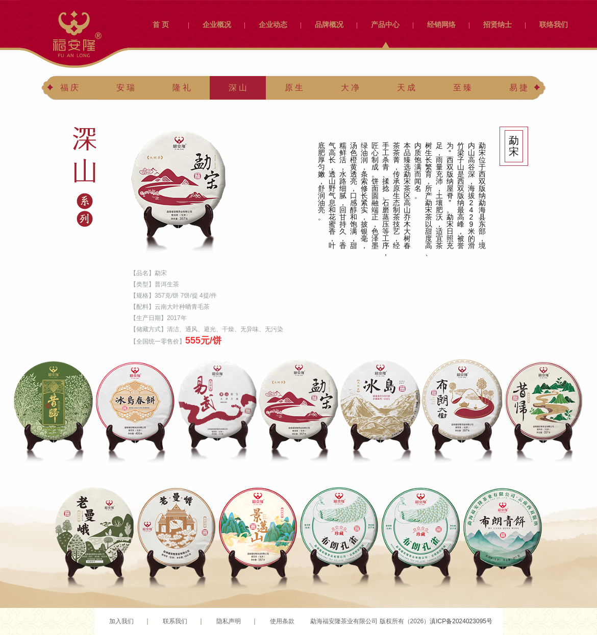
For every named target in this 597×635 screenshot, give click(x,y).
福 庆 (69, 87)
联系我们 (175, 621)
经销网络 (441, 24)
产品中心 (385, 24)
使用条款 (282, 621)
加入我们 (121, 621)
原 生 (294, 87)
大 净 (350, 87)
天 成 (406, 87)
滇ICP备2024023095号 (461, 621)
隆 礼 (181, 87)
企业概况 (217, 24)
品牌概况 (329, 24)
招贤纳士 (497, 24)
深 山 (238, 87)
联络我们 (553, 24)
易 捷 (518, 87)
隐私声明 (228, 621)
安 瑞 (125, 87)
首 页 (161, 24)
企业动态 (273, 24)
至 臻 (462, 87)
